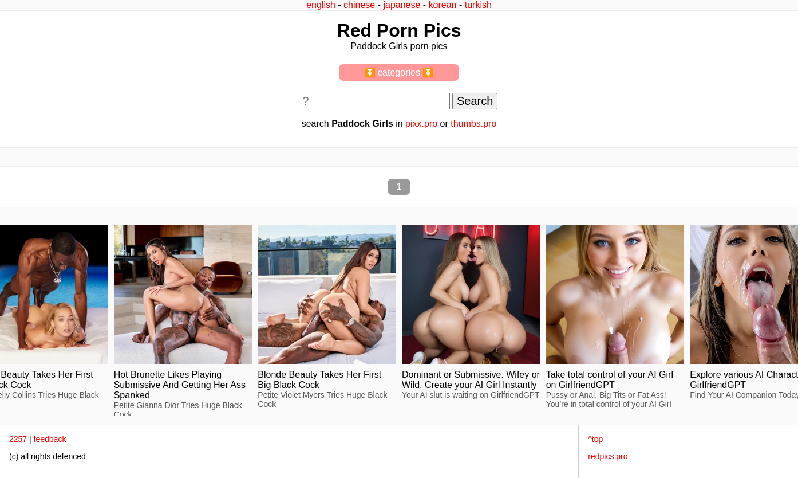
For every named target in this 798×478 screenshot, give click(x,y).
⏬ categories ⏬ (399, 72)
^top (595, 439)
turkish (478, 5)
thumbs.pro (473, 123)
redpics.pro (607, 456)
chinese (359, 5)
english (320, 5)
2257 (18, 439)
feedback (50, 439)
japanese (401, 5)
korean (443, 5)
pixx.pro (421, 123)
